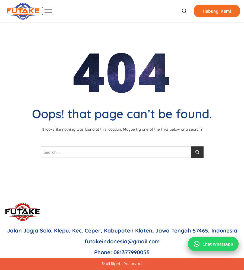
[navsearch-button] (184, 11)
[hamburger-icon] (48, 11)
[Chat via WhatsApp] (213, 244)
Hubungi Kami (217, 11)
